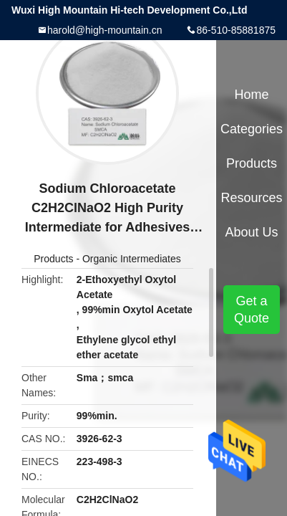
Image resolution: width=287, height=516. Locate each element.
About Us (251, 232)
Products (53, 258)
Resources (252, 198)
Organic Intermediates (131, 258)
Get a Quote (251, 309)
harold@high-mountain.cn (104, 30)
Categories (251, 129)
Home (252, 94)
